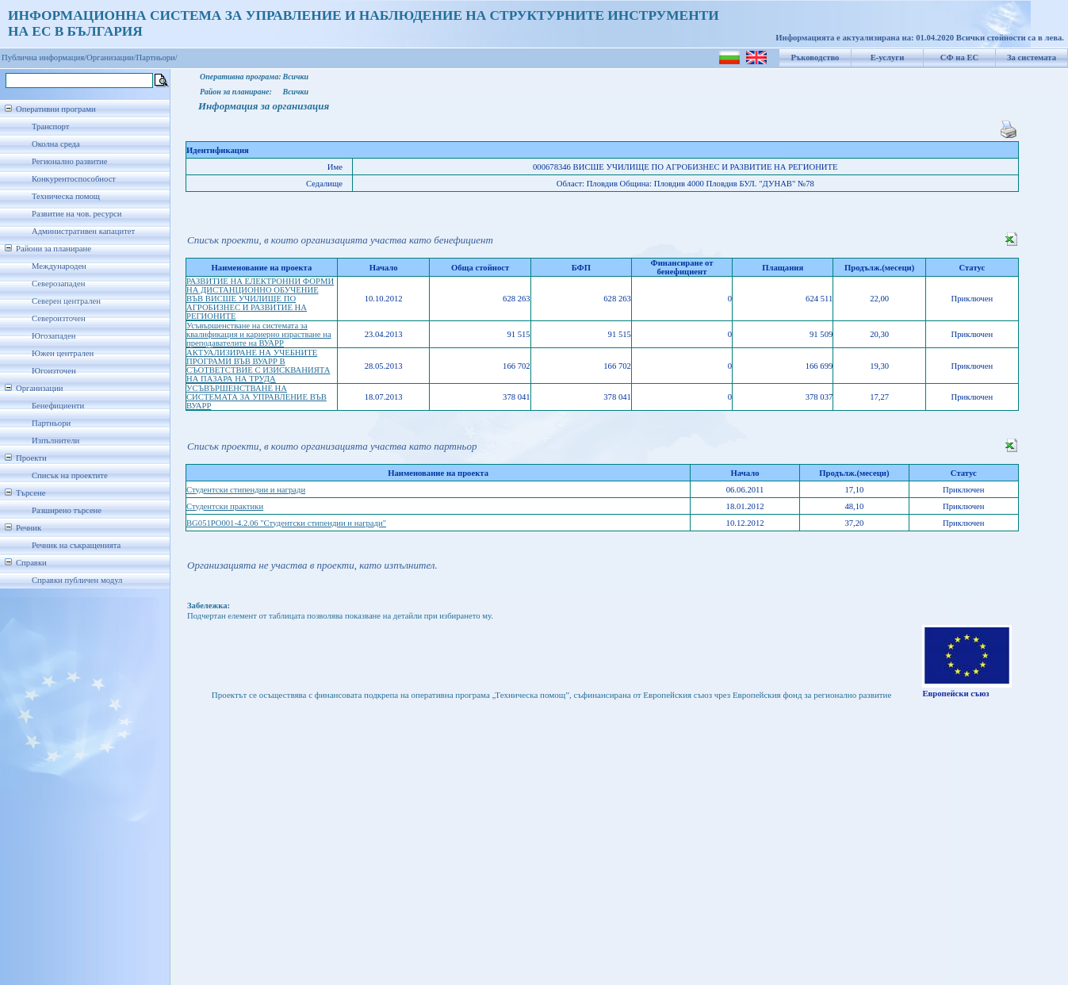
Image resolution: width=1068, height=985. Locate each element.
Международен (59, 266)
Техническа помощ (66, 196)
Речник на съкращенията (76, 545)
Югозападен (53, 336)
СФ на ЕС (959, 57)
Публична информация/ (44, 57)
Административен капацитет (83, 231)
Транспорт (50, 126)
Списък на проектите (70, 475)
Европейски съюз (955, 693)
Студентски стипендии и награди (245, 489)
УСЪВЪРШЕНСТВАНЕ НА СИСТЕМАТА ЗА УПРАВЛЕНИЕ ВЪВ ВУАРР (256, 397)
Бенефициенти (58, 405)
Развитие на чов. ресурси (77, 213)
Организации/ (111, 57)
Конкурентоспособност (74, 178)
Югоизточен (54, 370)
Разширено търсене (66, 510)
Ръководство (815, 57)
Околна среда (56, 144)
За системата (1031, 57)
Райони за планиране (53, 248)
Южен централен (63, 353)
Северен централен (66, 301)
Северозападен (58, 283)
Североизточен (59, 318)
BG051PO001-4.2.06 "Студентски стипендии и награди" (286, 523)
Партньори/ (157, 57)
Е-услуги (888, 57)
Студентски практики (224, 506)
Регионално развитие (70, 161)
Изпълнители (55, 440)
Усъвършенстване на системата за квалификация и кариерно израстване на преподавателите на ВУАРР (258, 334)
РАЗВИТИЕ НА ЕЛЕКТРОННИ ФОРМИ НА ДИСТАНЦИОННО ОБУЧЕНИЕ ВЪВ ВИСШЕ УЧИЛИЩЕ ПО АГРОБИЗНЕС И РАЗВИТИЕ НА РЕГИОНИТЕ (260, 298)
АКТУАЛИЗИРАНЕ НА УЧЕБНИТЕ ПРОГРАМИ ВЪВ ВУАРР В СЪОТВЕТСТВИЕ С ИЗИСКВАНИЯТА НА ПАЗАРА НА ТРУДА (258, 365)
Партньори (51, 423)
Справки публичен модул (77, 580)
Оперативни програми (56, 109)
